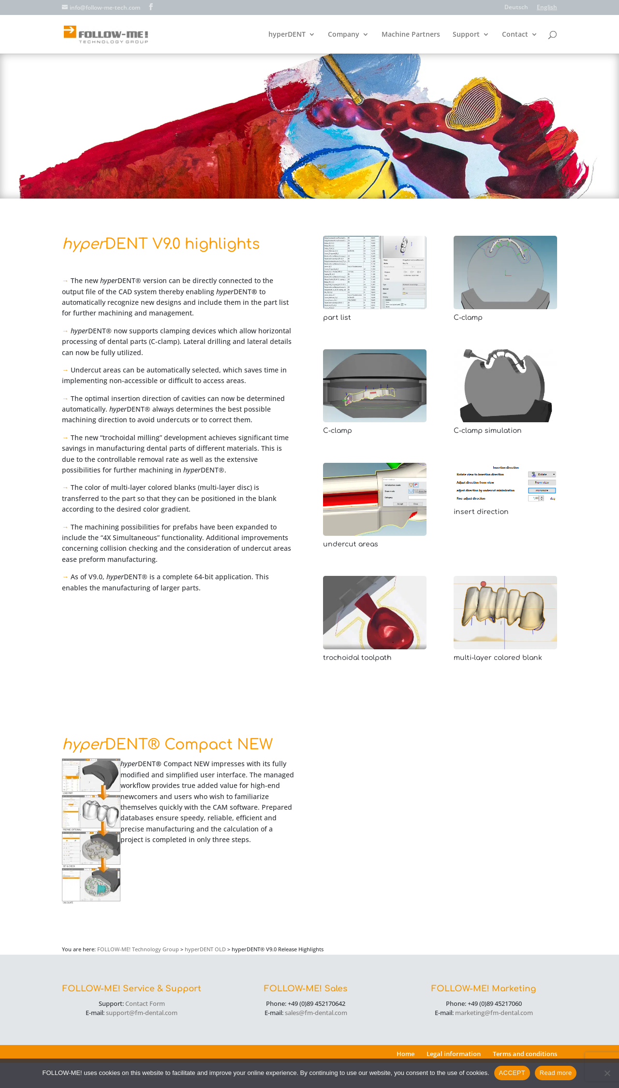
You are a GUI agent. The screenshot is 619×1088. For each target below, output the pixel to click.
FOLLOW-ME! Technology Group (138, 949)
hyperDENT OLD (205, 949)
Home (405, 1053)
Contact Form (145, 1003)
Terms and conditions (525, 1053)
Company (343, 35)
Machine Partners (411, 35)
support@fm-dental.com (141, 1012)
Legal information (454, 1053)
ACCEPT (512, 1072)
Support (466, 35)
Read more (556, 1072)
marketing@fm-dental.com (494, 1012)
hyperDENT (287, 35)
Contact (515, 35)
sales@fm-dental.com (316, 1012)
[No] (607, 1073)
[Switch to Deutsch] (516, 9)
